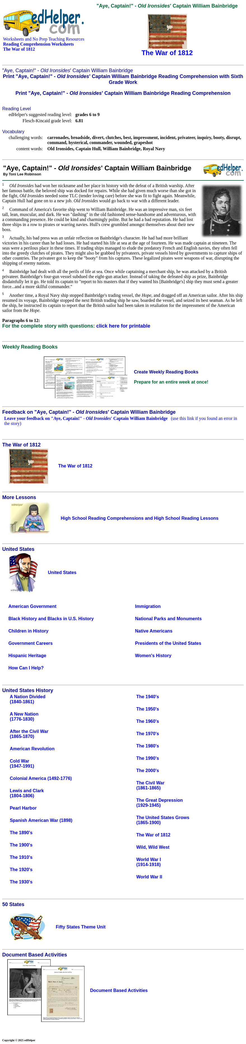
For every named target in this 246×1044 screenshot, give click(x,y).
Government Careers (30, 643)
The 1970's (147, 733)
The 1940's (147, 696)
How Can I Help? (26, 668)
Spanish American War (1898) (41, 820)
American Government (32, 606)
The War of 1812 (153, 835)
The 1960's (147, 721)
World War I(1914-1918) (148, 862)
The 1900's (21, 845)
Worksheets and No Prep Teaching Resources (43, 39)
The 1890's (21, 832)
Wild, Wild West (153, 847)
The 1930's (21, 882)
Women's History (153, 655)
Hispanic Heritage (27, 655)
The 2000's (147, 770)
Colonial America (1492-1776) (41, 778)
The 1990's (147, 758)
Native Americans (154, 631)
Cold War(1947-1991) (22, 763)
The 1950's (147, 709)
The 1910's (21, 857)
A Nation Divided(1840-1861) (27, 699)
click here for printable (123, 326)
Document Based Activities (119, 990)
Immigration (148, 606)
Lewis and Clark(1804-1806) (27, 793)
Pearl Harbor (23, 808)
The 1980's (147, 746)
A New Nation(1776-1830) (24, 716)
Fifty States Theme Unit (81, 927)
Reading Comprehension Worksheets (38, 44)
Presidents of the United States (168, 643)
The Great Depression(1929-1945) (159, 803)
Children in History (28, 631)
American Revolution (32, 748)
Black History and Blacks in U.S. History (51, 618)
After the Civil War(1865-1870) (29, 734)
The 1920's (21, 869)
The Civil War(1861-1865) (150, 785)
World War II (149, 876)
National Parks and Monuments (168, 618)
